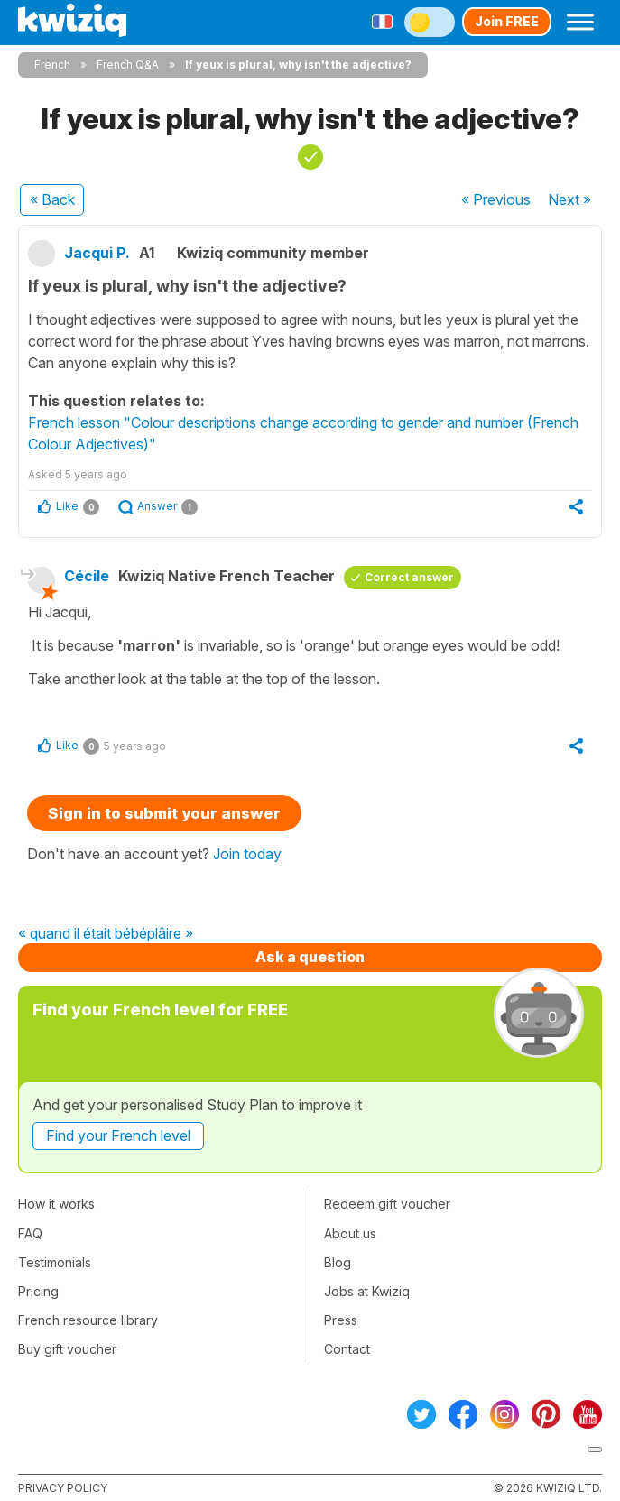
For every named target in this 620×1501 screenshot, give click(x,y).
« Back (52, 199)
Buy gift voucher (67, 1349)
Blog (337, 1262)
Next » (569, 199)
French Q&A (128, 64)
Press (340, 1320)
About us (350, 1233)
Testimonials (54, 1262)
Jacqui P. (97, 253)
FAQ (30, 1233)
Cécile (86, 576)
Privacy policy (62, 1488)
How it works (56, 1203)
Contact (347, 1349)
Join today (247, 854)
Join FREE (507, 21)
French (52, 64)
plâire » (170, 934)
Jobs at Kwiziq (367, 1291)
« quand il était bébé (82, 934)
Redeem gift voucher (387, 1203)
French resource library (88, 1320)
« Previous (496, 199)
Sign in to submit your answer (164, 813)
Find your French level (118, 1135)
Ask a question (310, 957)
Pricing (38, 1291)
